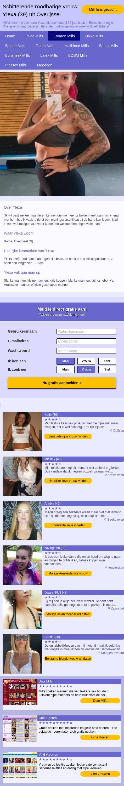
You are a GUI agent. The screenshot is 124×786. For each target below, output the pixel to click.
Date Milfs (100, 701)
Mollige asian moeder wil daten (68, 614)
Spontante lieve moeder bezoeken (68, 525)
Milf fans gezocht (102, 9)
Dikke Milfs (94, 36)
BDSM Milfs (77, 55)
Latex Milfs (49, 55)
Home (10, 36)
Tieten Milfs (45, 46)
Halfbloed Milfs (77, 46)
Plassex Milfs (16, 65)
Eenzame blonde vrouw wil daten (68, 658)
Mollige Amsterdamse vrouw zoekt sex (68, 574)
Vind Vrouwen (100, 774)
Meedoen (44, 65)
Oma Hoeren (100, 737)
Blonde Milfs (15, 46)
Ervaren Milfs (64, 36)
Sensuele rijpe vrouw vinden (68, 436)
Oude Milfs (34, 36)
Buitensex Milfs (17, 55)
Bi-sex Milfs (108, 46)
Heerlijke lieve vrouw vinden (68, 481)
